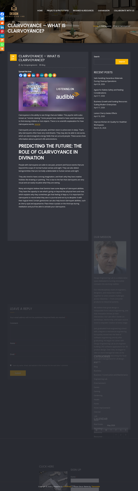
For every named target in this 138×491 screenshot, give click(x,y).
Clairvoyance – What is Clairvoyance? (115, 26)
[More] (54, 75)
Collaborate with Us (124, 10)
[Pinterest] (37, 75)
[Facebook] (21, 75)
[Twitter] (25, 75)
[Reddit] (29, 75)
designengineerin (29, 65)
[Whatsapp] (50, 75)
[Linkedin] (33, 75)
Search (96, 56)
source (37, 124)
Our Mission (104, 10)
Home (40, 10)
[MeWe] (42, 75)
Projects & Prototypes (58, 10)
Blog (43, 65)
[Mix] (46, 75)
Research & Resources (83, 10)
